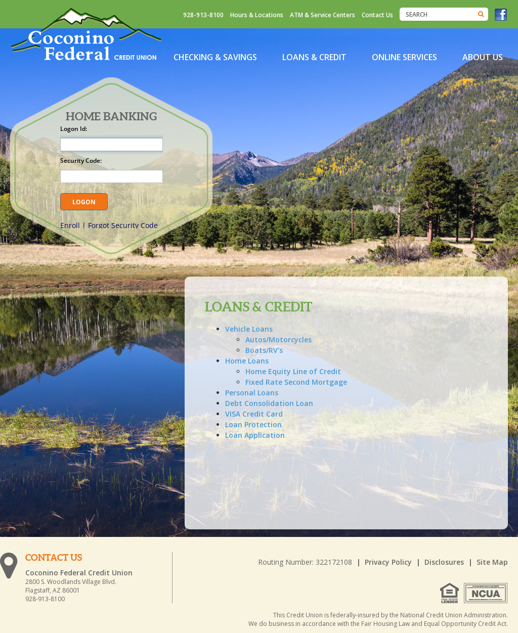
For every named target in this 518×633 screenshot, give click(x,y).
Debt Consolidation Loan (269, 403)
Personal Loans (251, 392)
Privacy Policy (388, 562)
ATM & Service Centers (322, 15)
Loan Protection (253, 424)
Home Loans (247, 361)
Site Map (492, 562)
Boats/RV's (264, 350)
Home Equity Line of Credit (293, 371)
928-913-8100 (203, 15)
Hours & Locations (256, 15)
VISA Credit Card (254, 414)
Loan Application (255, 435)
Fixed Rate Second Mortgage (296, 382)
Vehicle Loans (249, 329)
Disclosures (444, 562)
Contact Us (377, 15)
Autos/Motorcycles (278, 339)
